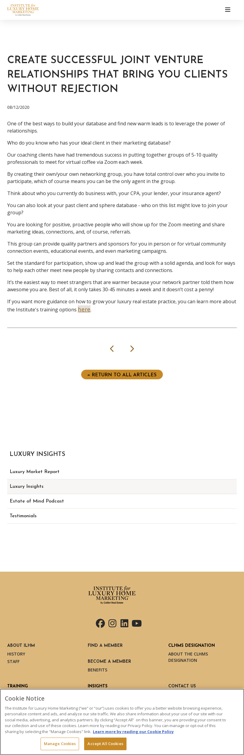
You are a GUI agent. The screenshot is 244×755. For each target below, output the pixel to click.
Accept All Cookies (105, 743)
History (16, 654)
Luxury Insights (27, 486)
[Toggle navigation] (228, 10)
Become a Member (109, 661)
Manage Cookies (60, 743)
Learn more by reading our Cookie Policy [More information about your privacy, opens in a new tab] (133, 731)
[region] (122, 722)
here (84, 309)
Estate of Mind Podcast (37, 501)
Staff (13, 661)
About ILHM (21, 645)
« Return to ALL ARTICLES (122, 375)
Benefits (97, 670)
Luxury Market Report (34, 471)
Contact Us (182, 686)
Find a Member (105, 645)
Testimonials (23, 516)
